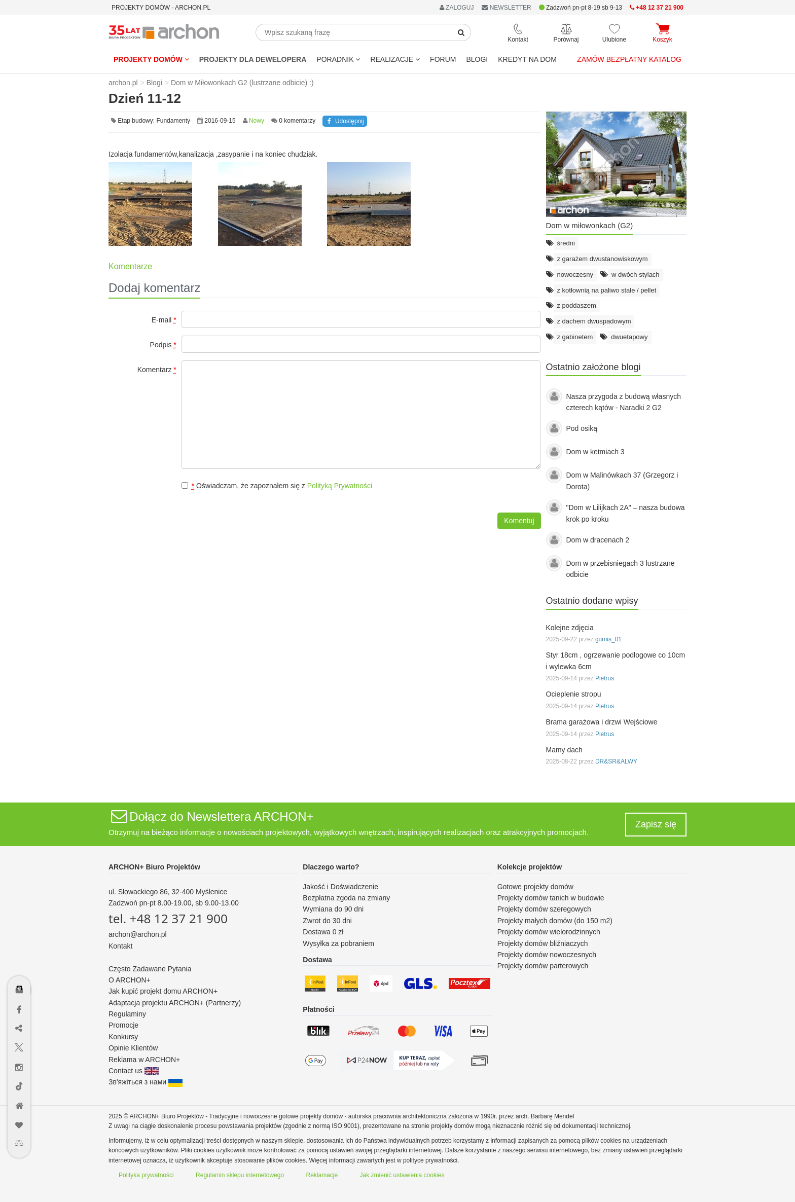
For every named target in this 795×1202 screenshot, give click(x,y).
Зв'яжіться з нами (146, 1082)
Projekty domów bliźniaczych (542, 943)
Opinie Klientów (133, 1048)
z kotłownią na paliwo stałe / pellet (607, 290)
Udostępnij (345, 121)
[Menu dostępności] (19, 960)
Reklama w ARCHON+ (144, 1059)
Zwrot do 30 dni (327, 921)
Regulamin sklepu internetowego (240, 1175)
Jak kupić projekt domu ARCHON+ (163, 991)
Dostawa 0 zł (323, 932)
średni (566, 243)
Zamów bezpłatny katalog (629, 59)
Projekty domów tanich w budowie (550, 898)
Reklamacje (322, 1175)
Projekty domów (151, 59)
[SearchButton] (461, 32)
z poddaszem (576, 305)
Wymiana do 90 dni (333, 909)
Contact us (134, 1071)
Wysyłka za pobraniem (338, 943)
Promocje (123, 1025)
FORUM (443, 59)
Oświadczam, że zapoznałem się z (277, 486)
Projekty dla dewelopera (253, 59)
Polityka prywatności (146, 1175)
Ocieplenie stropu (573, 694)
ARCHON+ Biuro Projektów (154, 867)
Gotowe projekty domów (535, 887)
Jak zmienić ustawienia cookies (402, 1175)
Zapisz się (655, 824)
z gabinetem (575, 337)
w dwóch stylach (635, 274)
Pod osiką (581, 428)
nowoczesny (575, 274)
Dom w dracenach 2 (598, 540)
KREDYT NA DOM (527, 59)
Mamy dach (564, 750)
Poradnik (338, 59)
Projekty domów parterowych (543, 966)
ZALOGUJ (457, 7)
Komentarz (156, 370)
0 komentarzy (297, 120)
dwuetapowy (629, 337)
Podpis (163, 345)
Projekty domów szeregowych (544, 909)
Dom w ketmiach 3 (595, 452)
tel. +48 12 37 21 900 (168, 918)
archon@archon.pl (138, 934)
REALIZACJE (395, 59)
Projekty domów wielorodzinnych (548, 932)
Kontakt (120, 946)
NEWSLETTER (506, 7)
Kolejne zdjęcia (570, 628)
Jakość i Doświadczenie (340, 887)
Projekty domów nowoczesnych (546, 955)
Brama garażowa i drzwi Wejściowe (602, 722)
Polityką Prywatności (339, 486)
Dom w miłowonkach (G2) (589, 225)
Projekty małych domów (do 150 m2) (554, 921)
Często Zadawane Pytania (150, 969)
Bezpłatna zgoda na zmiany (346, 898)
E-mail (164, 320)
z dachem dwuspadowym (594, 321)
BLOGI (477, 59)
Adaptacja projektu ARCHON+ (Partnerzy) (175, 1003)
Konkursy (123, 1037)
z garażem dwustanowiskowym (602, 259)
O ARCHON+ (130, 980)
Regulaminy (127, 1014)
